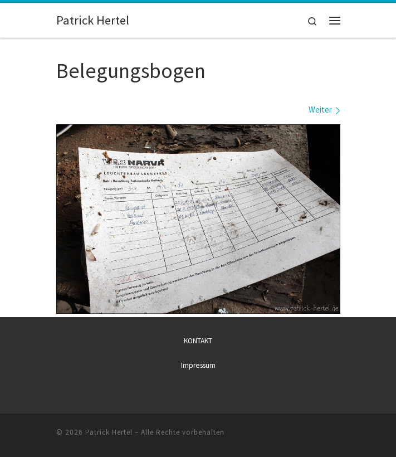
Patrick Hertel (109, 432)
